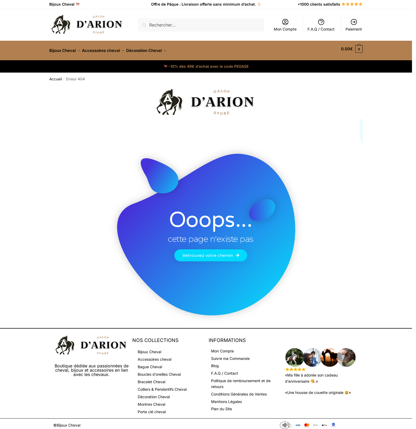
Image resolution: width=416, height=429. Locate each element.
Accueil (55, 76)
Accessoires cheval (154, 356)
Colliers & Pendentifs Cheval (162, 386)
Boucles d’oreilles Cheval (159, 371)
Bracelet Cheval (151, 378)
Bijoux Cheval (149, 348)
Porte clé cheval (152, 408)
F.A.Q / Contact (321, 24)
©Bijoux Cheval (66, 422)
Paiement (354, 24)
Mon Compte (285, 24)
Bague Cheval (150, 363)
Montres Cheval (151, 401)
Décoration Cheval (154, 393)
